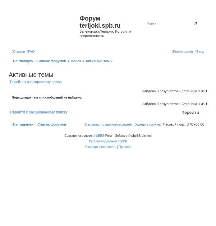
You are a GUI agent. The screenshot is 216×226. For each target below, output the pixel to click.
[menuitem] (31, 51)
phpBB (97, 135)
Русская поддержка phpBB (108, 141)
